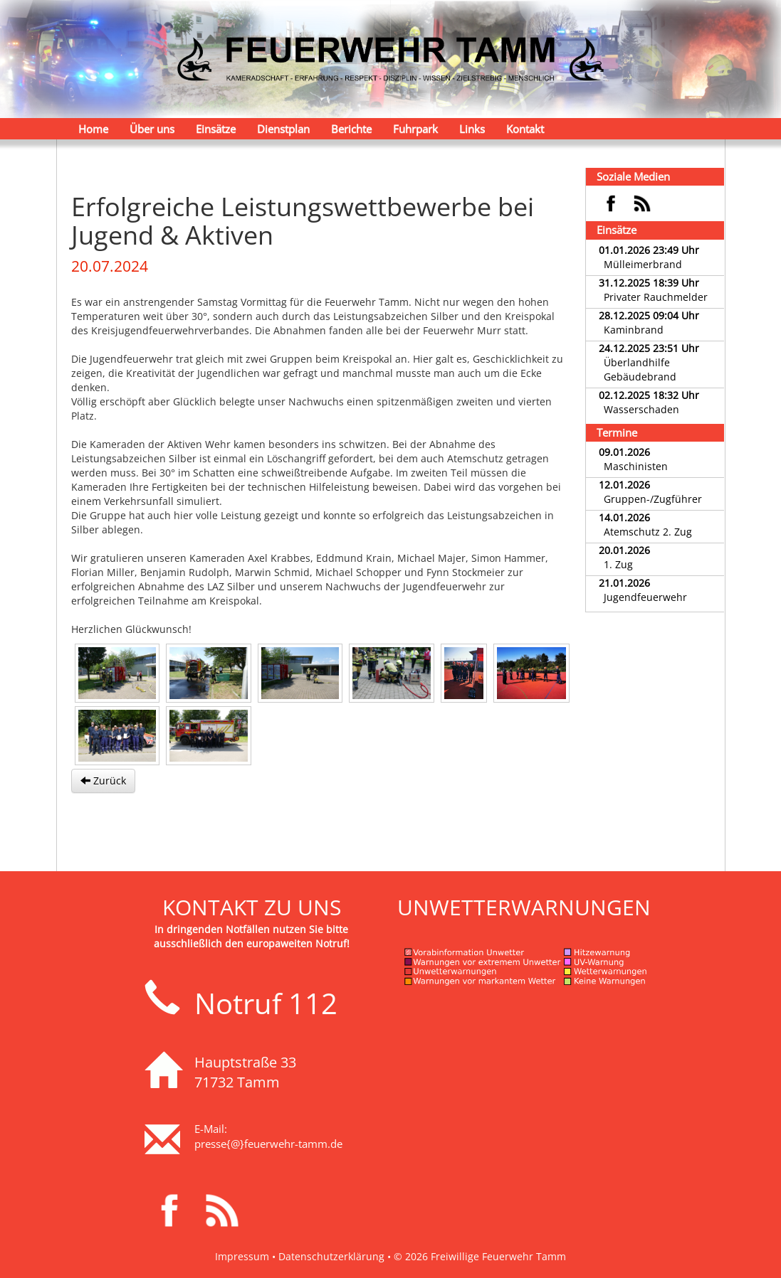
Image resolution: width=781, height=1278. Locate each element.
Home (93, 129)
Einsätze (216, 129)
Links (472, 129)
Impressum (242, 1256)
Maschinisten (636, 466)
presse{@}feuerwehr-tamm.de (268, 1143)
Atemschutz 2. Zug (648, 531)
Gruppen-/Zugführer (653, 499)
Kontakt (525, 129)
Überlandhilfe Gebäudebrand (640, 369)
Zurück (103, 780)
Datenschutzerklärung (331, 1256)
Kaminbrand (634, 329)
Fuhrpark (415, 129)
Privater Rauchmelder (656, 297)
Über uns (152, 129)
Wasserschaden (641, 409)
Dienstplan (283, 129)
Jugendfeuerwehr (645, 597)
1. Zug (618, 564)
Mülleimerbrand (643, 264)
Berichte (351, 129)
